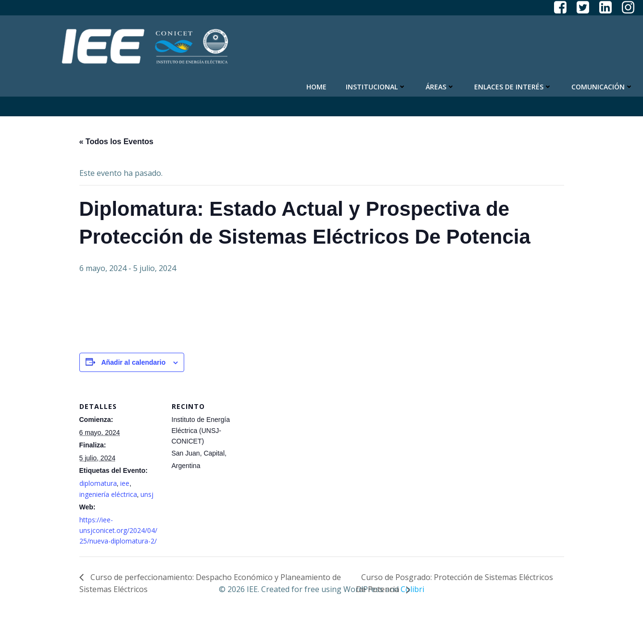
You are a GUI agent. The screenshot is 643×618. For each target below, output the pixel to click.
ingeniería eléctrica (108, 494)
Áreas (440, 86)
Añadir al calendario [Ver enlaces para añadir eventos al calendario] (133, 362)
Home (316, 86)
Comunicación (602, 86)
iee (124, 483)
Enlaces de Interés (513, 86)
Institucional (376, 86)
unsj (146, 494)
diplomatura (98, 483)
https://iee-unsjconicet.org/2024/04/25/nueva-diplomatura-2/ (118, 530)
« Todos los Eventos (116, 141)
